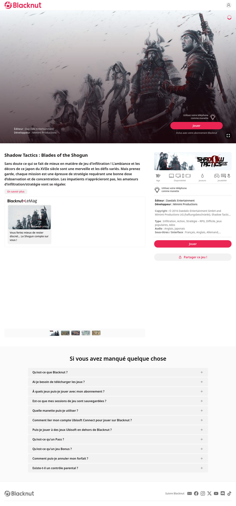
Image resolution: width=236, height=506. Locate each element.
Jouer (196, 126)
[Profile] (229, 5)
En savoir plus (15, 191)
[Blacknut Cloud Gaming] (22, 5)
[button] (196, 117)
